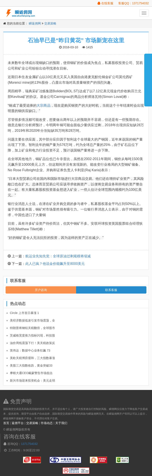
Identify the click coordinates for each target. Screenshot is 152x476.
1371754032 (29, 444)
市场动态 (47, 423)
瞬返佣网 (35, 23)
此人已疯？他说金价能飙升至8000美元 (55, 263)
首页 (6, 423)
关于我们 (61, 423)
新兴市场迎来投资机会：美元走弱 (32, 380)
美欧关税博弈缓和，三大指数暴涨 (32, 358)
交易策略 (50, 23)
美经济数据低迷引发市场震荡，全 (32, 320)
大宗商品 (43, 105)
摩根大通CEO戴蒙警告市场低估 (31, 373)
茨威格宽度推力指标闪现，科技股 (32, 335)
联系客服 (111, 290)
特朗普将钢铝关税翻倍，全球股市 (32, 328)
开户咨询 (41, 290)
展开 (148, 78)
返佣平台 (18, 423)
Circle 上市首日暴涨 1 (24, 313)
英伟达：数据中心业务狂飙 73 (30, 350)
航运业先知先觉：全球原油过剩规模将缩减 (58, 256)
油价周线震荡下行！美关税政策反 (32, 343)
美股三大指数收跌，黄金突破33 (31, 365)
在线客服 (105, 3)
